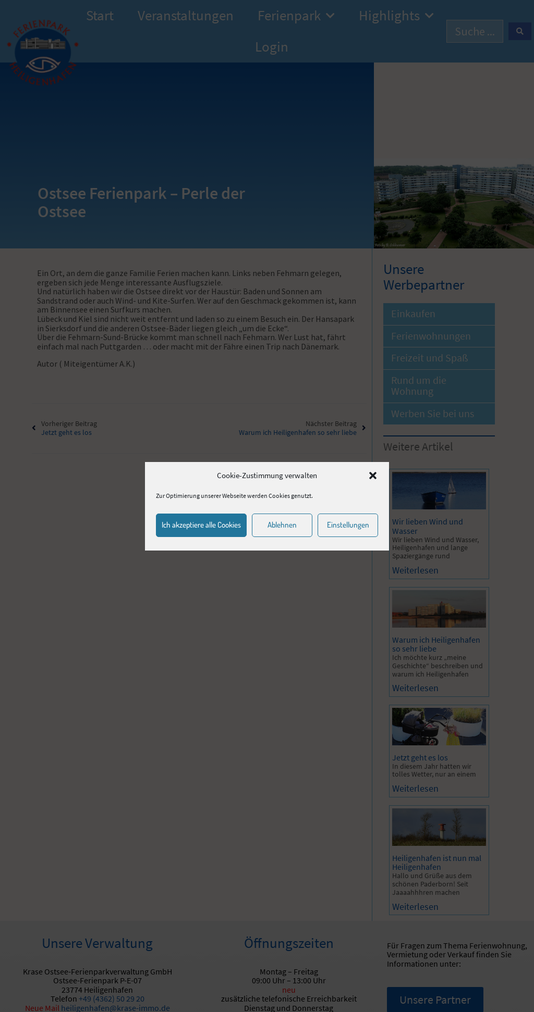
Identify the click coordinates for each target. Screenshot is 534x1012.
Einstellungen (348, 525)
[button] (373, 475)
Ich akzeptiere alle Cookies (201, 525)
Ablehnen (282, 525)
